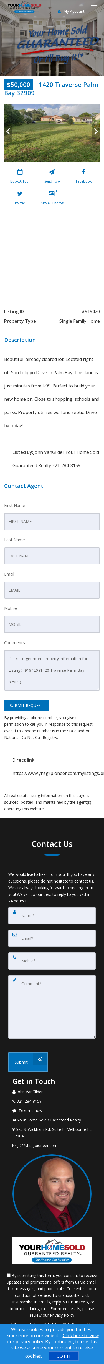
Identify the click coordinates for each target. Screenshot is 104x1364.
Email (9, 574)
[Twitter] (20, 199)
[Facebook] (84, 177)
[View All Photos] (51, 199)
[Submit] (28, 1062)
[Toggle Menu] (94, 7)
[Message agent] (52, 1110)
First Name (14, 505)
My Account (71, 11)
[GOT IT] (64, 1356)
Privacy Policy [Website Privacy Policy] (62, 1315)
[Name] (52, 915)
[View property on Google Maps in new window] (51, 255)
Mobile (10, 608)
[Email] (52, 938)
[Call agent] (52, 1092)
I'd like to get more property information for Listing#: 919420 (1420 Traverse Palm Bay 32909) (52, 670)
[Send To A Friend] (52, 177)
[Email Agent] (52, 1145)
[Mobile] (52, 961)
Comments (14, 642)
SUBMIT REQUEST (26, 705)
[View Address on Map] (52, 1132)
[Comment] (52, 1007)
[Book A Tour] (20, 177)
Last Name (14, 539)
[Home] (25, 7)
